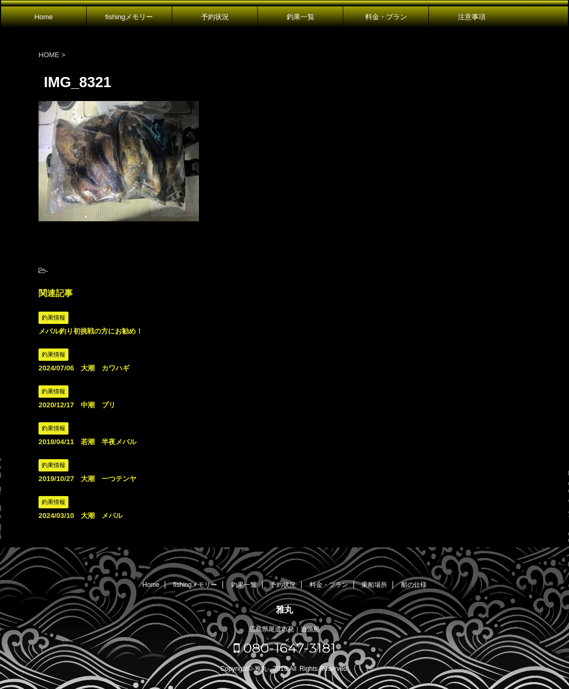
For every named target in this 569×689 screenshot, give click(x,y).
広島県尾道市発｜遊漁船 (284, 629)
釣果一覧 (300, 17)
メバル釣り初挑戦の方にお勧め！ (91, 331)
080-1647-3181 (285, 648)
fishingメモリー (129, 17)
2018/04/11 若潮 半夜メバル (87, 442)
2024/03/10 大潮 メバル (80, 516)
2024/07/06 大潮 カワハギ (84, 368)
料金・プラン (386, 17)
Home (43, 17)
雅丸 (284, 609)
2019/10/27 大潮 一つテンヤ (87, 479)
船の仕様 (414, 585)
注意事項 (472, 17)
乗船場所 (374, 585)
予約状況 (215, 17)
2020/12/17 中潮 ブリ (77, 405)
